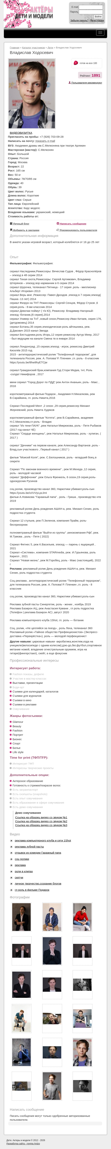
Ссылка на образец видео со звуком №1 (41, 817)
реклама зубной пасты (29, 846)
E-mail (75, 7)
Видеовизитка (21, 132)
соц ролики (22, 859)
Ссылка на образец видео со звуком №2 (41, 821)
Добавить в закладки (24, 230)
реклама (20, 865)
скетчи (19, 877)
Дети (50, 47)
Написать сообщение (71, 223)
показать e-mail (45, 140)
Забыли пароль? (79, 20)
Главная (14, 47)
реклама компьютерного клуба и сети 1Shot (43, 840)
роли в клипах (24, 871)
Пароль (74, 12)
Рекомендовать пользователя (77, 230)
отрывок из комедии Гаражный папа (38, 852)
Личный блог (19, 223)
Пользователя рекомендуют (85, 82)
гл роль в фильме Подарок (32, 889)
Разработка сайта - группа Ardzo (23, 1143)
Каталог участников (33, 47)
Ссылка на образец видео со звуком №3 (41, 825)
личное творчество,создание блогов (38, 883)
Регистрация (97, 20)
